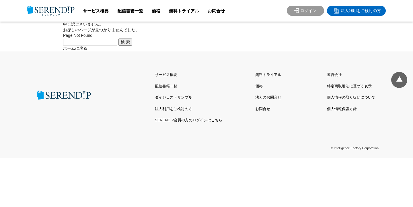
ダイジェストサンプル (173, 97)
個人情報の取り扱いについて (351, 97)
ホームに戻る (75, 48)
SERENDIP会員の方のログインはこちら (188, 120)
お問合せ (216, 10)
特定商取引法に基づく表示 (349, 86)
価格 (156, 10)
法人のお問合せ (268, 97)
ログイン (308, 10)
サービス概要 (96, 10)
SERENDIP (51, 11)
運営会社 (334, 74)
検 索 (125, 42)
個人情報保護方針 (342, 109)
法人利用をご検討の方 (361, 10)
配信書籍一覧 (130, 10)
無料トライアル (184, 10)
